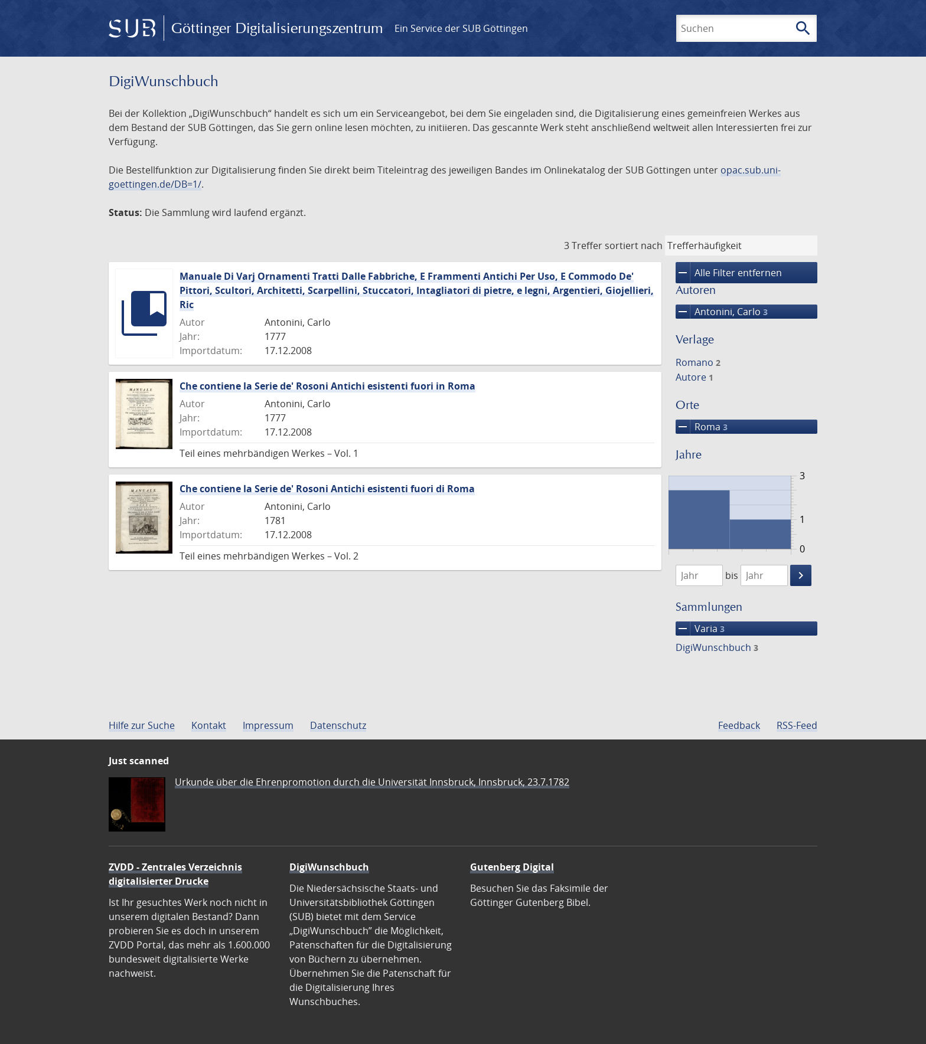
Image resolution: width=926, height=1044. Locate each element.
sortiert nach (634, 245)
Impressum (268, 725)
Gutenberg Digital (512, 866)
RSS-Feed (797, 725)
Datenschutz (338, 725)
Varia (700, 628)
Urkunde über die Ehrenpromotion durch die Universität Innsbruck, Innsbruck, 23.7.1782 (372, 781)
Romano (698, 362)
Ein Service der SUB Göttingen (461, 28)
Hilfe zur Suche (142, 725)
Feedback (739, 725)
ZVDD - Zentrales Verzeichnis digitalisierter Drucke (175, 874)
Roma (702, 427)
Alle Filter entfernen (729, 272)
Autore (694, 377)
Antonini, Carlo (722, 312)
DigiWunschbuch (717, 647)
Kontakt (208, 725)
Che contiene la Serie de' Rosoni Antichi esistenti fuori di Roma (327, 488)
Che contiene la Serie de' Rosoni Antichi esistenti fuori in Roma (327, 385)
